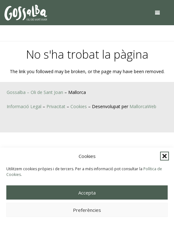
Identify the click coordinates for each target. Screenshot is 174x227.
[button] (164, 156)
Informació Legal (24, 106)
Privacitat (55, 106)
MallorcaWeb (142, 106)
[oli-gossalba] (25, 12)
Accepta (87, 192)
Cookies (78, 106)
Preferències (87, 210)
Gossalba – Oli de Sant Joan (35, 92)
